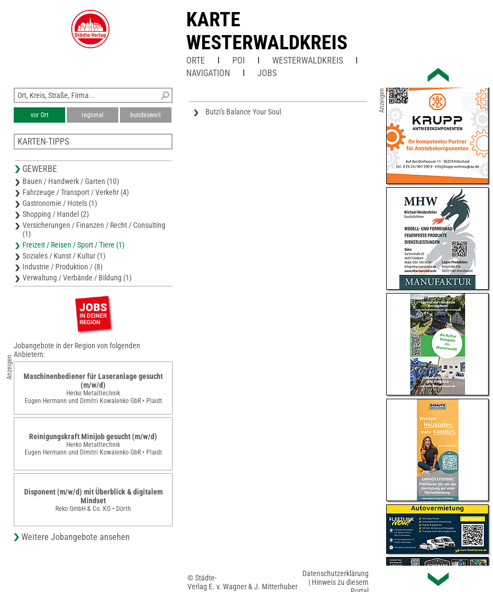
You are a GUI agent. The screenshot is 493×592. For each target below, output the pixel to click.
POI (238, 60)
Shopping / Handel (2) (55, 214)
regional (93, 115)
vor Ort (40, 115)
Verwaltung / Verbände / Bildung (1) (76, 277)
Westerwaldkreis (307, 60)
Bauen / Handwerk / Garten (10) (70, 181)
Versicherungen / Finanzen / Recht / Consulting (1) (93, 229)
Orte (195, 60)
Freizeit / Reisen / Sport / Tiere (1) (73, 244)
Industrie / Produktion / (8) (62, 266)
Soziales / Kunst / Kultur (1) (63, 255)
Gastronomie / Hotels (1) (59, 203)
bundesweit (145, 115)
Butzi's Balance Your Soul (243, 111)
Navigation (208, 73)
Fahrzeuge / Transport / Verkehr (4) (75, 192)
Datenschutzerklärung (335, 573)
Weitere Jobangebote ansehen (75, 537)
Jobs (267, 73)
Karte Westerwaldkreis (266, 31)
